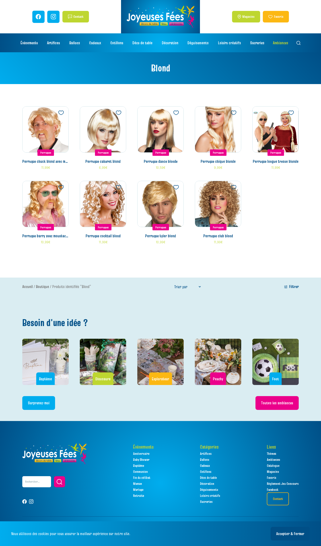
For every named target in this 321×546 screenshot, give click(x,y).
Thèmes (271, 453)
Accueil (27, 286)
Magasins (248, 16)
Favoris (278, 16)
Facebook (272, 489)
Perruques (45, 153)
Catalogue (273, 465)
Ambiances (280, 43)
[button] (59, 481)
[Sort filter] (187, 287)
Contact (78, 16)
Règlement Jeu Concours (283, 483)
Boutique (42, 286)
